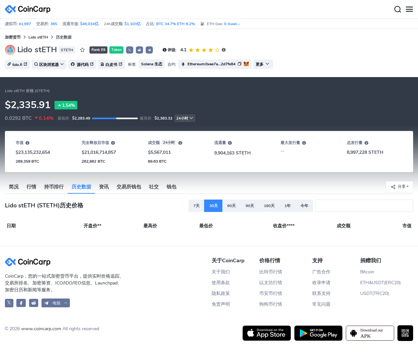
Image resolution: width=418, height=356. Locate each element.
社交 (154, 187)
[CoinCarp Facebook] (21, 303)
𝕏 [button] (129, 50)
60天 (231, 205)
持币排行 (54, 187)
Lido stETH (38, 37)
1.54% (66, 105)
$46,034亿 (89, 23)
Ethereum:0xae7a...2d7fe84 (211, 64)
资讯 (104, 187)
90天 (250, 205)
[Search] (397, 9)
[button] (139, 50)
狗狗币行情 (270, 304)
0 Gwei (232, 23)
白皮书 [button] (111, 64)
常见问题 (321, 304)
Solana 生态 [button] (151, 64)
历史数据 (81, 187)
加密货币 (13, 37)
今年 (304, 205)
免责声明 (221, 304)
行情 (31, 187)
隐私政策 (221, 293)
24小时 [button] (184, 118)
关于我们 (221, 272)
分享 (398, 186)
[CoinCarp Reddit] (34, 303)
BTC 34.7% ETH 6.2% (175, 23)
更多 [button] (262, 64)
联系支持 (321, 293)
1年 (287, 205)
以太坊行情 (270, 283)
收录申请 (321, 283)
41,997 (25, 23)
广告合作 (321, 272)
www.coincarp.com (41, 329)
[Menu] (409, 9)
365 (53, 23)
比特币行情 (270, 272)
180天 (269, 205)
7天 (196, 205)
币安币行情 (270, 293)
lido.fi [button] (17, 64)
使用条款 (221, 283)
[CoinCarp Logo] (29, 9)
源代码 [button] (82, 64)
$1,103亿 (132, 23)
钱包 (171, 187)
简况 (14, 187)
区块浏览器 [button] (49, 64)
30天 (213, 205)
